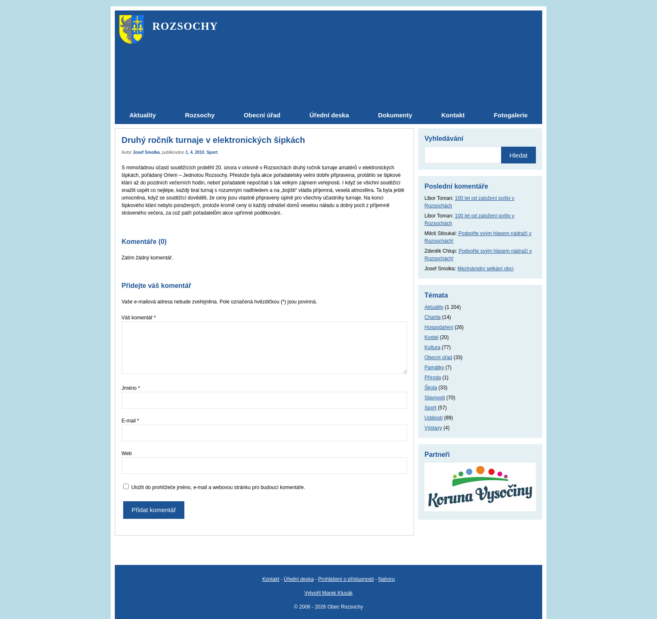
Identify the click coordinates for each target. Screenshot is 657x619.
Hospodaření (438, 327)
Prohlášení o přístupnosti (346, 579)
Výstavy (433, 428)
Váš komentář (139, 318)
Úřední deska (298, 579)
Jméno (131, 388)
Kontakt (270, 579)
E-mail (130, 421)
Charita (432, 317)
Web (127, 453)
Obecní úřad (438, 357)
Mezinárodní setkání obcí (486, 269)
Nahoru (386, 579)
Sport (212, 152)
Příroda (432, 378)
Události (433, 418)
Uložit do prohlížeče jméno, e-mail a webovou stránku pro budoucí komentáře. (218, 487)
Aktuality (433, 307)
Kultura (432, 347)
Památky (434, 367)
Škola (430, 388)
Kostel (431, 337)
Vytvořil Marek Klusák (329, 593)
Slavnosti (434, 398)
